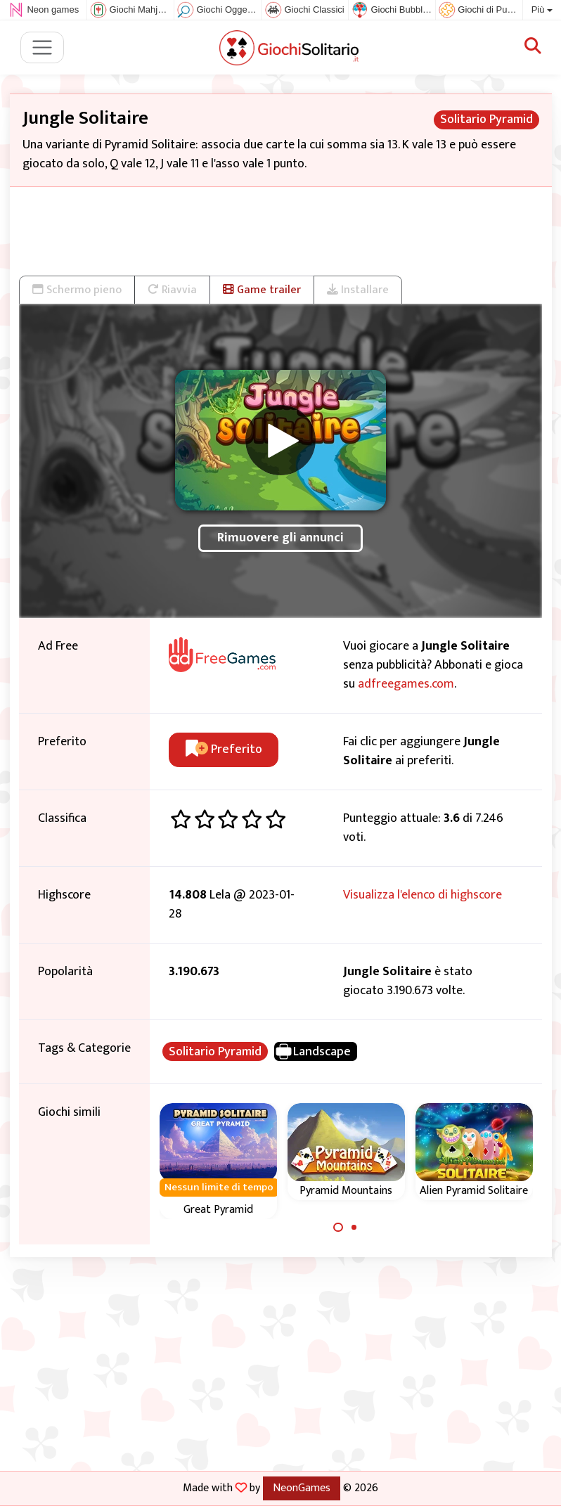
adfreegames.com (406, 684)
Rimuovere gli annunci (280, 537)
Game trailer (262, 290)
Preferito (224, 749)
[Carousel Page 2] (354, 1228)
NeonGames (301, 1488)
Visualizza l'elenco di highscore (422, 895)
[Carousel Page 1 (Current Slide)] (338, 1228)
